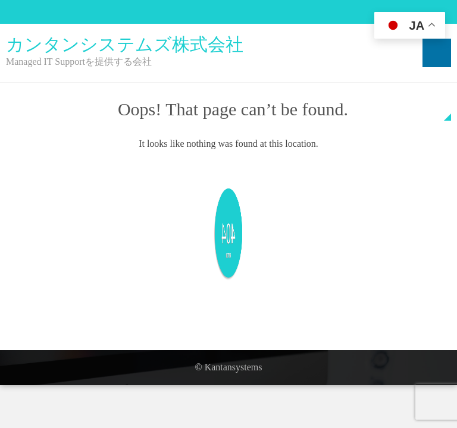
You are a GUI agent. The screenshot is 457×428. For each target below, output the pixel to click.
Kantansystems (233, 367)
